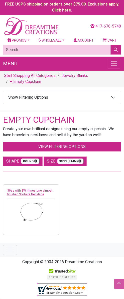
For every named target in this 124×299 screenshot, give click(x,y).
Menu (10, 64)
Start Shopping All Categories (30, 75)
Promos (17, 40)
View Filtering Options (62, 146)
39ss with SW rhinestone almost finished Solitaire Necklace (29, 192)
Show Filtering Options (28, 97)
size (65, 161)
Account (84, 40)
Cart (109, 40)
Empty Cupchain (25, 81)
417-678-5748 (105, 26)
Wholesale (50, 40)
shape (22, 161)
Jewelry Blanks (74, 75)
